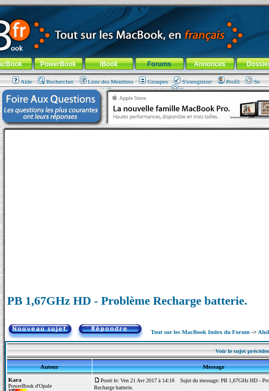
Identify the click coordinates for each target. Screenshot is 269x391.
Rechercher (55, 81)
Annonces (210, 64)
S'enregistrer (193, 81)
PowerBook (58, 64)
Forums (159, 64)
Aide (22, 81)
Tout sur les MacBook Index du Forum (200, 332)
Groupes (153, 81)
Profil (229, 81)
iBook (108, 64)
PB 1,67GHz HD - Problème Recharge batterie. (127, 300)
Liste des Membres (107, 81)
